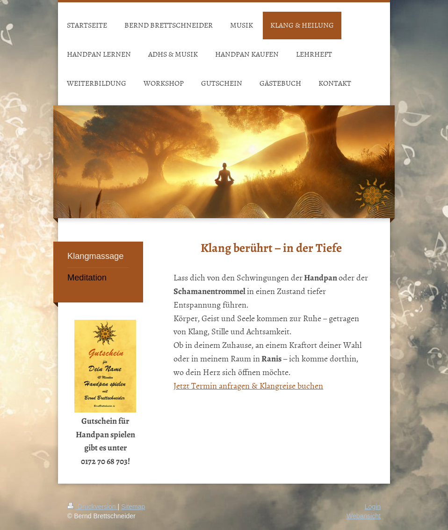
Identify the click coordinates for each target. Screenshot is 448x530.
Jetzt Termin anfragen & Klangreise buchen (248, 385)
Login (373, 506)
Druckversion (92, 506)
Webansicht (364, 516)
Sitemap (133, 506)
